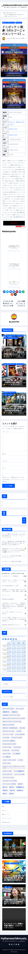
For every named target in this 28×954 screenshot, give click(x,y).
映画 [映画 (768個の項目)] (12, 787)
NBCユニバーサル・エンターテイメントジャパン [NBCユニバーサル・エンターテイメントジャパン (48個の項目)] (14, 718)
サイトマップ (5, 595)
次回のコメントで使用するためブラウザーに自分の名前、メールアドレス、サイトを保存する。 (13, 479)
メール (4, 461)
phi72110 (15, 322)
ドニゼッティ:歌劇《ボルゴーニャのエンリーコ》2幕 (8, 303)
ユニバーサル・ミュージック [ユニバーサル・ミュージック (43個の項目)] (9, 780)
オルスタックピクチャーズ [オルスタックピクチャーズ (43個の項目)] (9, 744)
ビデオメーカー (6, 41)
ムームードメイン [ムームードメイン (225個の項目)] (19, 774)
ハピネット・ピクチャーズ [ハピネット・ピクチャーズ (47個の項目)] (9, 760)
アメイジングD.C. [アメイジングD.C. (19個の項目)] (19, 734)
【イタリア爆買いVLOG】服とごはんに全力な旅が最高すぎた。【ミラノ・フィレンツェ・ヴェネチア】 (13, 535)
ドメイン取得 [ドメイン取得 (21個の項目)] (16, 753)
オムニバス (20, 336)
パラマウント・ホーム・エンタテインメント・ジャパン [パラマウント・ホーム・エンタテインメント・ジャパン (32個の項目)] (13, 767)
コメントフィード (6, 818)
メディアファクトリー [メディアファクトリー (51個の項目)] (8, 777)
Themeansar (14, 952)
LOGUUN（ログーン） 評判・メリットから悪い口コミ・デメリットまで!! (14, 581)
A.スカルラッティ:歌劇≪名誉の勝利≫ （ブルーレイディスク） (13, 926)
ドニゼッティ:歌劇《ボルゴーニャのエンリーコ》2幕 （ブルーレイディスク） (14, 33)
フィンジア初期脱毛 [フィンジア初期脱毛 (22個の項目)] (19, 771)
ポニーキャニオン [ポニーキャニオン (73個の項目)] (7, 774)
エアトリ (7, 863)
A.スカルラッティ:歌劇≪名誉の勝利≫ (12, 561)
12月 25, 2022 (16, 412)
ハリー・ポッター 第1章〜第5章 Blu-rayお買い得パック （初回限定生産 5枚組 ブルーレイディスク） (14, 410)
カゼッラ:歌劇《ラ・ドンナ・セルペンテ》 (20, 303)
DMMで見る (14, 223)
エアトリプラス (14, 863)
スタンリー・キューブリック (11, 338)
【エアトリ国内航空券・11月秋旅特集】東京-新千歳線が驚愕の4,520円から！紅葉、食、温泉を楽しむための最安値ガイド (14, 543)
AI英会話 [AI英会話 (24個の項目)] (14, 712)
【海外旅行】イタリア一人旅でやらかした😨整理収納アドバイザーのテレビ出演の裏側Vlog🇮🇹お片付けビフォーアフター (14, 550)
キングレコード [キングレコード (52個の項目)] (7, 747)
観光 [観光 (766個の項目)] (12, 790)
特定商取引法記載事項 (8, 599)
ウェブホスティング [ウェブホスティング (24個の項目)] (16, 737)
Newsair (22, 949)
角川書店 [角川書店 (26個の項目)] (20, 790)
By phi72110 (7, 38)
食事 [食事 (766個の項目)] (11, 793)
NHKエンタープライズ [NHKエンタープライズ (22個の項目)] (8, 724)
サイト (4, 468)
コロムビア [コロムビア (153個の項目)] (17, 747)
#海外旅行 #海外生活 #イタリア (11, 625)
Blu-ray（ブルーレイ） (8, 22)
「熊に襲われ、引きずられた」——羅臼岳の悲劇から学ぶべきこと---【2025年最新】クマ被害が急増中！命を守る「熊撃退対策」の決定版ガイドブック (14, 605)
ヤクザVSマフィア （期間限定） (10, 576)
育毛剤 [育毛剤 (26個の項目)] (5, 790)
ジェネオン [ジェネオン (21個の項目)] (6, 750)
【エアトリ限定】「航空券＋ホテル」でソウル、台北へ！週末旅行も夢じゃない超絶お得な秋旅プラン (14, 619)
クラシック (18, 22)
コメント (5, 431)
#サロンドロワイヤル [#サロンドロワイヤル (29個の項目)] (8, 708)
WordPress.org (6, 822)
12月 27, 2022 (16, 384)
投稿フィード (5, 814)
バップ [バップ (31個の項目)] (20, 760)
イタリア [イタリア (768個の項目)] (6, 737)
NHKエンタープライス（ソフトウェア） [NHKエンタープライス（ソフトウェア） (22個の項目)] (12, 721)
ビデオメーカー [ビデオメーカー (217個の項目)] (7, 771)
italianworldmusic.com (15, 5)
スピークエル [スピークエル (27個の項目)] (15, 750)
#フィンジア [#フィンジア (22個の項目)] (19, 708)
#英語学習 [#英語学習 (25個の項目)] (6, 712)
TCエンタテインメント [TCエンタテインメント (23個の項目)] (8, 731)
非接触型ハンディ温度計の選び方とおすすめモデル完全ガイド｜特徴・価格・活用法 (14, 590)
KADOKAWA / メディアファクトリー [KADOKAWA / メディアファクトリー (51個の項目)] (11, 715)
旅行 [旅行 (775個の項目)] (5, 787)
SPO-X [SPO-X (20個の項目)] (22, 728)
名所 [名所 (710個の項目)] (20, 784)
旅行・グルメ (8, 839)
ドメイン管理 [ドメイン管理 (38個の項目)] (6, 756)
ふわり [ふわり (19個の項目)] (19, 731)
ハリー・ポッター (8, 394)
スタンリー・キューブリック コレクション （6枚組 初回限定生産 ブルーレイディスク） (14, 353)
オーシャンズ (20, 364)
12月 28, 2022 (16, 356)
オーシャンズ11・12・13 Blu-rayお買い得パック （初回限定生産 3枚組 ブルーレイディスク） (13, 381)
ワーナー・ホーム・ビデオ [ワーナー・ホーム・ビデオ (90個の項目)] (9, 784)
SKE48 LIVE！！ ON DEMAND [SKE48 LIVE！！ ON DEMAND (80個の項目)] (10, 728)
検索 (4, 513)
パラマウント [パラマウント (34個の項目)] (6, 763)
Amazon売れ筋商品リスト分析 (10, 585)
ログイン (4, 810)
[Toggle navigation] (2, 5)
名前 (4, 454)
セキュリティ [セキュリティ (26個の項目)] (6, 753)
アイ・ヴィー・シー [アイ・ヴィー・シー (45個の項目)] (8, 734)
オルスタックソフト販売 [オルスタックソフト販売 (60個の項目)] (9, 740)
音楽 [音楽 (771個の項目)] (5, 793)
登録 (3, 806)
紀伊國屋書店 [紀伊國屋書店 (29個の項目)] (20, 787)
